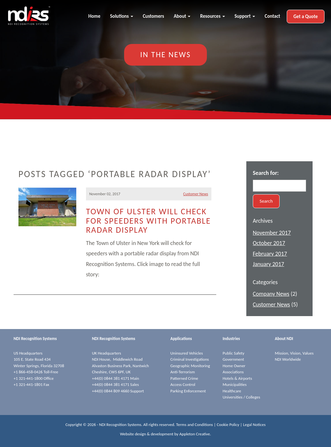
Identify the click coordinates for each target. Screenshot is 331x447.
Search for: (266, 172)
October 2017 (269, 243)
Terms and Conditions (194, 424)
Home (94, 16)
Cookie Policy (228, 424)
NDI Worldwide (288, 359)
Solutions (121, 16)
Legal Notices (254, 424)
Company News (271, 293)
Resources (212, 16)
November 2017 (272, 232)
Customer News (195, 194)
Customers (153, 16)
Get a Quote (306, 16)
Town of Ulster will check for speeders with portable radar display (148, 220)
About (182, 16)
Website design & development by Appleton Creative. (165, 433)
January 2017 (268, 264)
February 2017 (270, 253)
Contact (272, 16)
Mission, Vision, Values (294, 353)
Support (245, 16)
